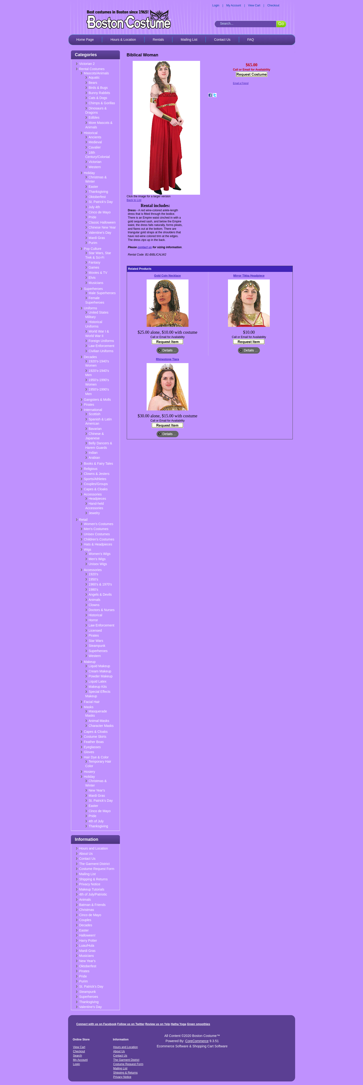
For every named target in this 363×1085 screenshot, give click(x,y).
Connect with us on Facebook (96, 1024)
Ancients (95, 137)
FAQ (250, 39)
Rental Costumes (92, 69)
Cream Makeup (100, 671)
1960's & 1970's (100, 584)
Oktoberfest (97, 197)
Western (95, 167)
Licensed (95, 630)
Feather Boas (94, 742)
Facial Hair (92, 702)
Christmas (86, 910)
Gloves (89, 752)
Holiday (89, 173)
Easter (93, 187)
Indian (93, 453)
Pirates (89, 404)
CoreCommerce (197, 1041)
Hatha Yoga (178, 1024)
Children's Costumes (99, 539)
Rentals (158, 39)
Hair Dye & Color (96, 757)
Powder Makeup (101, 676)
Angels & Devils (100, 594)
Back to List (134, 200)
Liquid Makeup (99, 666)
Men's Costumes (96, 529)
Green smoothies (198, 1024)
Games (94, 267)
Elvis (92, 277)
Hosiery (89, 772)
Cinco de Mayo (100, 212)
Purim (93, 243)
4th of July (96, 821)
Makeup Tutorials (92, 889)
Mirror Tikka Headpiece (249, 275)
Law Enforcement (101, 346)
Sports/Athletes (95, 479)
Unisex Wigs (98, 564)
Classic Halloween (102, 222)
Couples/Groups (96, 484)
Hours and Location (93, 848)
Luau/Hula (86, 945)
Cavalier (95, 147)
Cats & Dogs (98, 98)
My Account (233, 5)
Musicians (96, 283)
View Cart (254, 5)
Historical (91, 133)
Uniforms (90, 308)
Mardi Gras (97, 238)
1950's (93, 579)
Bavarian (95, 429)
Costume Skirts (95, 736)
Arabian (94, 457)
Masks (88, 707)
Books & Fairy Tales (98, 463)
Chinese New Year (102, 227)
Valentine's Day (100, 232)
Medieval (95, 142)
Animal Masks (99, 721)
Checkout (273, 5)
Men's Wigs (97, 559)
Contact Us (222, 39)
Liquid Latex (98, 681)
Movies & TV (98, 273)
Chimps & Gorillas (102, 103)
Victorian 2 (87, 64)
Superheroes (93, 289)
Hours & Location (123, 39)
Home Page (85, 39)
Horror (93, 620)
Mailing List (189, 39)
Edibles (94, 117)
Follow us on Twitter (130, 1024)
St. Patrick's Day (101, 202)
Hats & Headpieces (98, 544)
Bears (93, 83)
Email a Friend (241, 83)
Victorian (95, 162)
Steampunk (97, 646)
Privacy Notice (89, 884)
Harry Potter (88, 940)
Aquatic (94, 77)
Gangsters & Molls (97, 399)
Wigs (87, 549)
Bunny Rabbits (99, 93)
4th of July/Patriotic (93, 894)
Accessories (93, 494)
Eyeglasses (92, 747)
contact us (145, 247)
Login (215, 5)
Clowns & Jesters (96, 474)
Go (281, 23)
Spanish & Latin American (98, 421)
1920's (93, 574)
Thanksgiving (98, 192)
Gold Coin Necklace (167, 275)
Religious (91, 469)
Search (77, 1055)
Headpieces (97, 498)
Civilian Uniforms (101, 351)
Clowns (94, 605)
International (93, 410)
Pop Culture (92, 249)
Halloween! (87, 935)
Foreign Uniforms (101, 341)
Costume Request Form (96, 869)
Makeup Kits (98, 687)
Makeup (90, 662)
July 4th (94, 207)
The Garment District (94, 864)
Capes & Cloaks (96, 489)
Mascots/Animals (96, 73)
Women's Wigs (100, 554)
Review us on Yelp (157, 1024)
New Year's (97, 790)
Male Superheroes (102, 293)
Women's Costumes (99, 524)
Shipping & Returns (93, 879)
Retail (83, 520)
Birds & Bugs (98, 88)
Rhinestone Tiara (167, 359)
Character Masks (101, 726)
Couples (85, 920)
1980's (93, 589)
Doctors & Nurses (102, 610)
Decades (90, 357)
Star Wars (96, 641)
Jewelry (94, 513)
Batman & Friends (92, 905)
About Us (86, 853)
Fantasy (95, 262)
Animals (95, 600)
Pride (92, 217)
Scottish (95, 414)
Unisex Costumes (97, 534)
